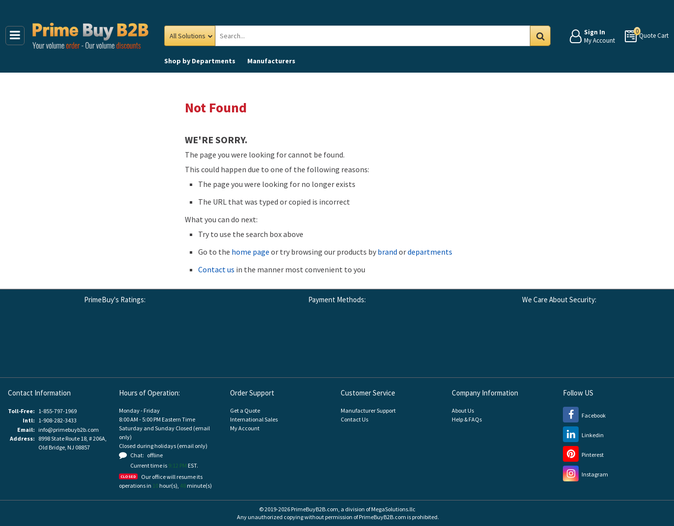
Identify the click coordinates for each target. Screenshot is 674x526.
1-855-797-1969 (57, 411)
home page (250, 252)
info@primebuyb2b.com (68, 429)
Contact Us (354, 419)
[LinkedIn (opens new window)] (583, 435)
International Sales (254, 419)
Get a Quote (245, 410)
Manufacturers (271, 60)
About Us (463, 410)
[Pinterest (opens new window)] (583, 454)
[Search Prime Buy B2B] (381, 36)
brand (387, 252)
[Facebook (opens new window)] (584, 415)
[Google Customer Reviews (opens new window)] (34, 341)
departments (430, 252)
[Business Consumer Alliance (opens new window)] (88, 341)
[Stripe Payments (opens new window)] (511, 341)
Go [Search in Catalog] (540, 36)
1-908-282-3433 (57, 420)
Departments (199, 60)
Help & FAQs (467, 419)
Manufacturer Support (368, 410)
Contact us (216, 269)
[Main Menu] (15, 35)
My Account (245, 428)
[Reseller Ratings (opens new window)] (142, 341)
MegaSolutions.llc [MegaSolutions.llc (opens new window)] (393, 509)
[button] (196, 343)
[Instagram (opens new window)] (585, 474)
